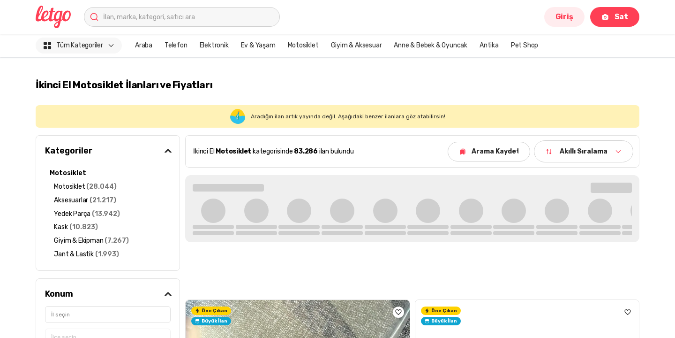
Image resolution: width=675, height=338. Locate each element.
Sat (614, 16)
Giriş (564, 16)
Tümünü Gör (609, 187)
